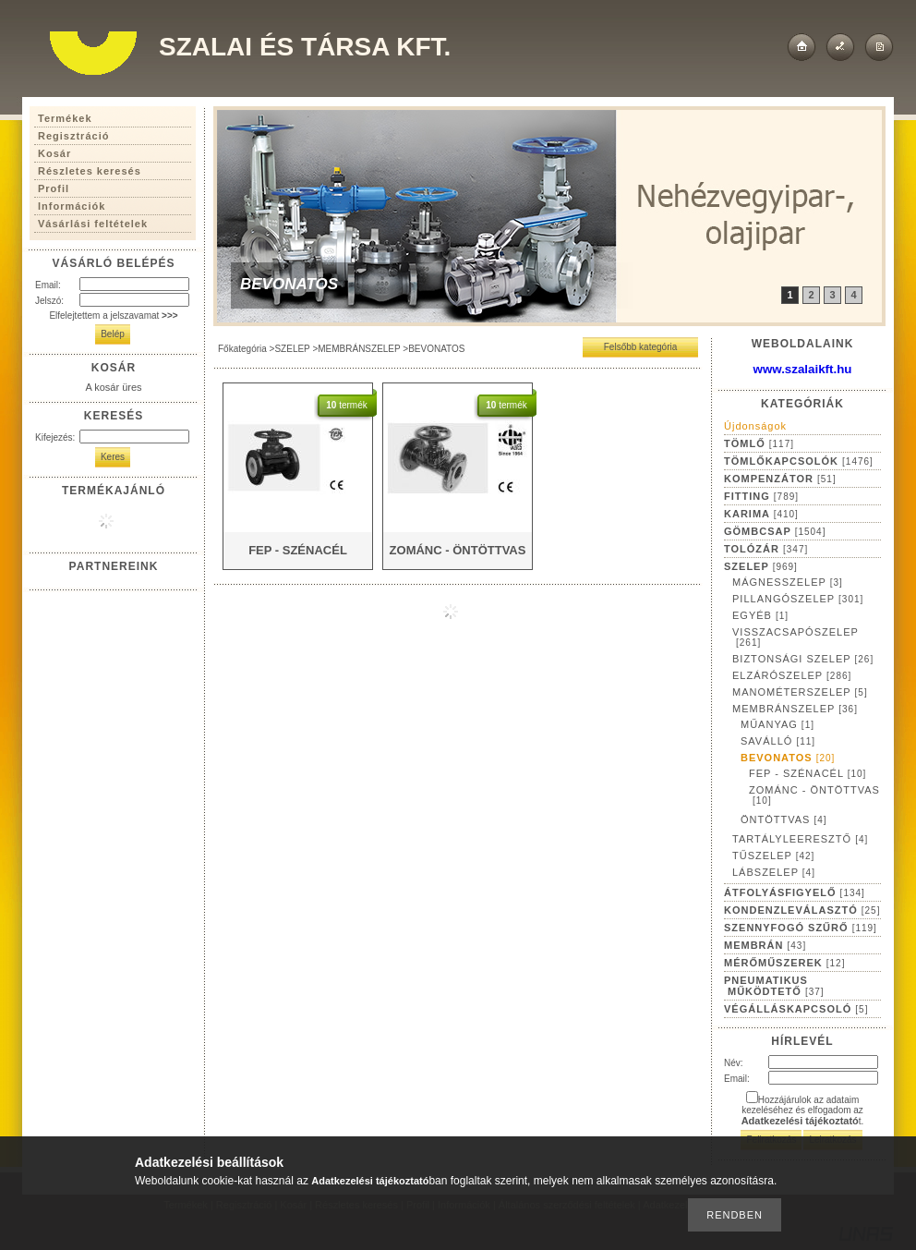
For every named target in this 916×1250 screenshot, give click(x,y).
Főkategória (242, 349)
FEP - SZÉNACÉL (807, 773)
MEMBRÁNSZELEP (359, 349)
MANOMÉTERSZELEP (800, 692)
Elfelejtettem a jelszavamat (113, 315)
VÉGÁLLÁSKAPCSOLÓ (796, 1008)
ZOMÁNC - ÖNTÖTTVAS (814, 795)
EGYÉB (760, 615)
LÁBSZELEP (773, 872)
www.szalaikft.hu (802, 369)
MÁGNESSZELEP (787, 582)
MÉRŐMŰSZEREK (784, 962)
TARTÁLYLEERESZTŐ (800, 838)
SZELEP (291, 349)
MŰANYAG (777, 724)
